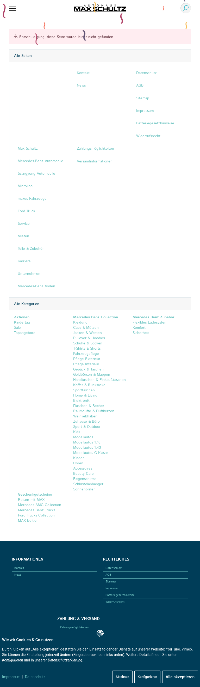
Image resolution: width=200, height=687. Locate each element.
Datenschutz (35, 677)
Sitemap (110, 582)
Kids (76, 432)
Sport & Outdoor (87, 426)
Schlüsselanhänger (88, 484)
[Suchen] (184, 8)
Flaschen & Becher (88, 406)
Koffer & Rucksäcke (89, 385)
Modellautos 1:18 (87, 442)
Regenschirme (85, 479)
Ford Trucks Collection (35, 515)
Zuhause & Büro (86, 421)
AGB (108, 575)
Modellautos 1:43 (87, 447)
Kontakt (19, 568)
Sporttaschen (84, 390)
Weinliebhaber (85, 416)
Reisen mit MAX (30, 499)
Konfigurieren (147, 677)
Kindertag (22, 322)
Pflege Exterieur (86, 359)
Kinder (78, 458)
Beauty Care (83, 473)
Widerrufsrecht (114, 602)
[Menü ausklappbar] (12, 8)
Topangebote (24, 333)
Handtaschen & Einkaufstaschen (99, 380)
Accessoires (82, 468)
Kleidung (80, 322)
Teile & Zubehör (30, 248)
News (17, 575)
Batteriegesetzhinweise (120, 595)
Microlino (24, 186)
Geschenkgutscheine (34, 494)
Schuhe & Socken (87, 343)
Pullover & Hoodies (89, 338)
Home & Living (85, 395)
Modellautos (83, 437)
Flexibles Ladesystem (150, 322)
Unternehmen (28, 273)
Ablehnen (122, 677)
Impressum (11, 677)
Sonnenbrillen (84, 489)
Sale (17, 328)
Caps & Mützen (86, 328)
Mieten (23, 236)
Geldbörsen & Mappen (91, 375)
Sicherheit (141, 333)
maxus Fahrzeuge (31, 199)
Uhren (78, 463)
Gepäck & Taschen (88, 369)
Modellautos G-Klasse (90, 452)
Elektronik (81, 401)
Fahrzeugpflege (86, 354)
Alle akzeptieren (180, 676)
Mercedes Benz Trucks (35, 510)
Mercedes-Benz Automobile (40, 161)
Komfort (139, 328)
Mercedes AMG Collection (38, 505)
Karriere (23, 261)
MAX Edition (27, 520)
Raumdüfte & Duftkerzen (93, 411)
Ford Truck (26, 211)
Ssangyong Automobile (36, 174)
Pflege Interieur (86, 364)
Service (23, 224)
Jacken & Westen (87, 333)
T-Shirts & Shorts (87, 348)
